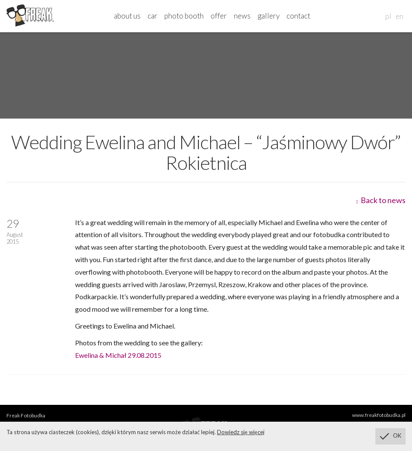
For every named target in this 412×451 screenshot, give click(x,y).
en (399, 16)
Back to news (381, 200)
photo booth (184, 15)
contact (298, 15)
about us (127, 15)
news (242, 15)
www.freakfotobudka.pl (379, 415)
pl (388, 16)
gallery (269, 15)
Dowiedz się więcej (240, 432)
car (152, 15)
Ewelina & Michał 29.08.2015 (118, 355)
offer (219, 15)
